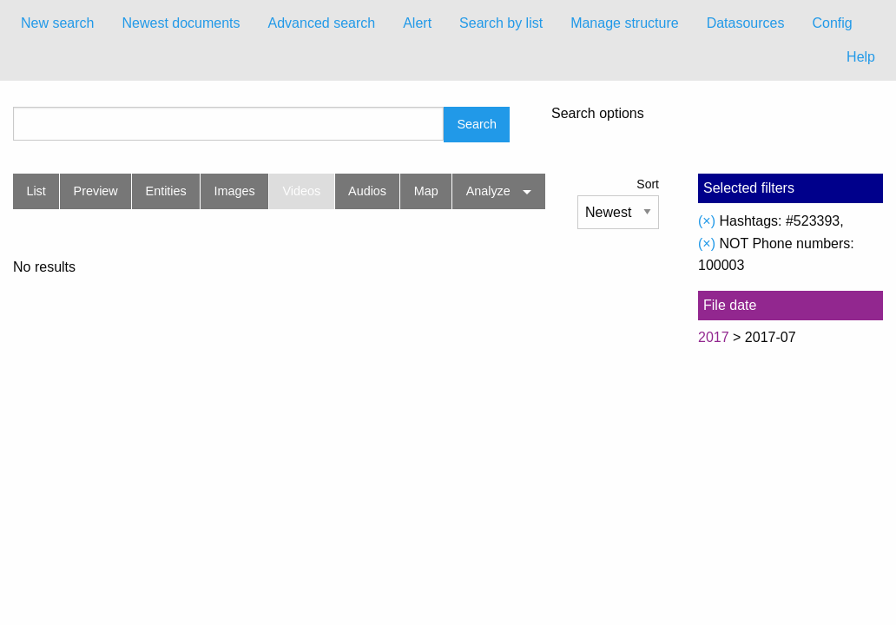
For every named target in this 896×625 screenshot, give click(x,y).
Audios (367, 191)
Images (234, 191)
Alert (417, 23)
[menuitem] (57, 23)
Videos (302, 191)
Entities (166, 191)
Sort (647, 184)
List (35, 191)
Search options (597, 114)
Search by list (501, 23)
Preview (96, 191)
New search (57, 23)
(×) (706, 221)
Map (426, 191)
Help (861, 56)
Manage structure (624, 23)
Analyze (488, 191)
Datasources (746, 23)
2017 (713, 337)
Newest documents (181, 23)
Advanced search (322, 23)
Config (832, 23)
